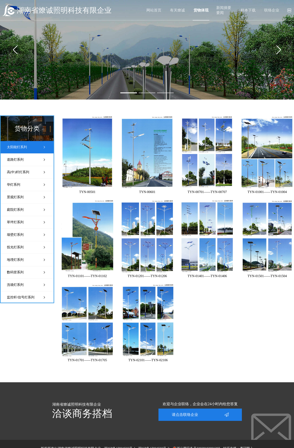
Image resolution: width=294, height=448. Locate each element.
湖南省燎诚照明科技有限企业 (64, 10)
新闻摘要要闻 (223, 10)
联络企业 (271, 10)
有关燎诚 (177, 10)
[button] (128, 92)
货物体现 (201, 10)
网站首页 (153, 10)
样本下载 (248, 10)
